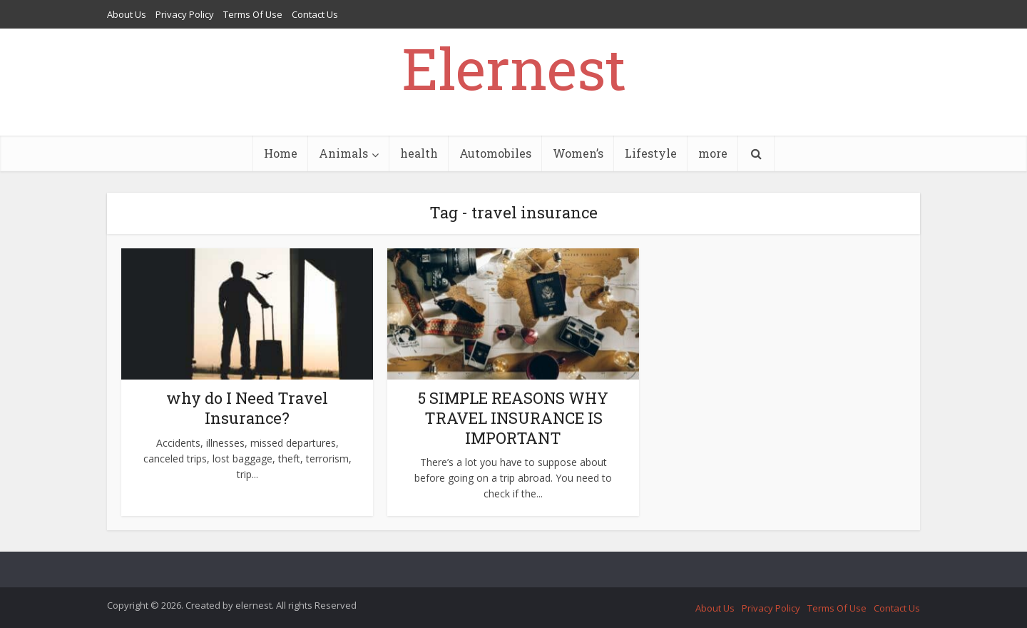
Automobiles (495, 153)
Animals (343, 153)
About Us (126, 14)
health (419, 153)
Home (280, 153)
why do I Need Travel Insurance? (247, 408)
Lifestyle (651, 153)
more (712, 153)
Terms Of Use (252, 14)
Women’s (578, 153)
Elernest (514, 67)
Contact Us (315, 14)
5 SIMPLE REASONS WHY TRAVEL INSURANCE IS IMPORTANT (513, 418)
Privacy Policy (184, 14)
